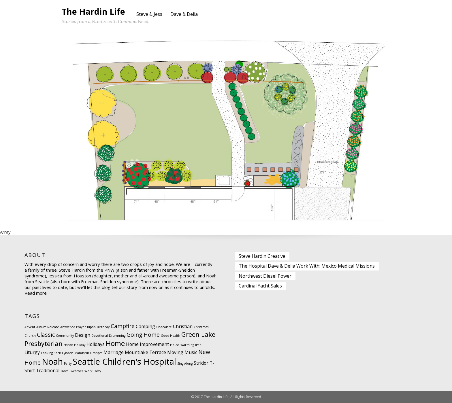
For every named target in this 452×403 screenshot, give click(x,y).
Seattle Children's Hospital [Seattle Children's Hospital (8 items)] (124, 361)
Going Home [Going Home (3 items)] (143, 334)
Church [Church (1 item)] (30, 336)
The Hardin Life (93, 11)
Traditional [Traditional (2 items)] (47, 370)
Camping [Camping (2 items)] (145, 326)
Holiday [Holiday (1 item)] (79, 345)
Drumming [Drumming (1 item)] (117, 336)
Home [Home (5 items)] (115, 343)
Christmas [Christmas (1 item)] (201, 327)
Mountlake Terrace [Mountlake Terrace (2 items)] (145, 352)
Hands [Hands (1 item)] (68, 345)
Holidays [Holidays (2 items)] (95, 344)
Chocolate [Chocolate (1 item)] (164, 327)
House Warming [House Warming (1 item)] (182, 345)
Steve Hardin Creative (262, 256)
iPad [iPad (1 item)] (198, 345)
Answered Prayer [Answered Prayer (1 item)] (73, 327)
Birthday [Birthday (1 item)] (103, 327)
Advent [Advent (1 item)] (30, 327)
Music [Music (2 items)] (190, 352)
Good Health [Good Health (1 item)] (170, 336)
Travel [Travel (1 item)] (65, 371)
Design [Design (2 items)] (82, 335)
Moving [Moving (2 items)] (175, 352)
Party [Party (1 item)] (67, 364)
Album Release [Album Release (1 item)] (47, 327)
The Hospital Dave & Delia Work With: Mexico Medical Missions (307, 266)
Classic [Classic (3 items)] (46, 334)
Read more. (36, 293)
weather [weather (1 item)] (77, 371)
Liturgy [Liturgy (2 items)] (32, 352)
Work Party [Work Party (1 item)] (92, 371)
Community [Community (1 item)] (65, 336)
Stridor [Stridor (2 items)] (201, 363)
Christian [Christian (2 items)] (183, 326)
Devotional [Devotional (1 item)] (99, 336)
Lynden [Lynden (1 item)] (67, 353)
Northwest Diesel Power (265, 276)
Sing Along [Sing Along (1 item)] (185, 364)
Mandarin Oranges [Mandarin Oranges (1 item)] (88, 353)
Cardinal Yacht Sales (260, 286)
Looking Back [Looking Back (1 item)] (51, 353)
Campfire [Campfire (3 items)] (123, 326)
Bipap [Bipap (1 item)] (91, 327)
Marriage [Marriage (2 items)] (113, 352)
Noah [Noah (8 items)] (52, 361)
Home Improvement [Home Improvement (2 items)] (147, 344)
